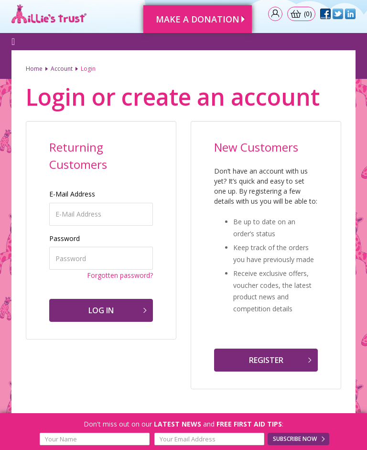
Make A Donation (197, 19)
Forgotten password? (120, 275)
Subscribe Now (295, 439)
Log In (101, 310)
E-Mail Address (72, 193)
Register (266, 360)
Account (62, 69)
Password (64, 238)
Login (88, 69)
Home (34, 69)
